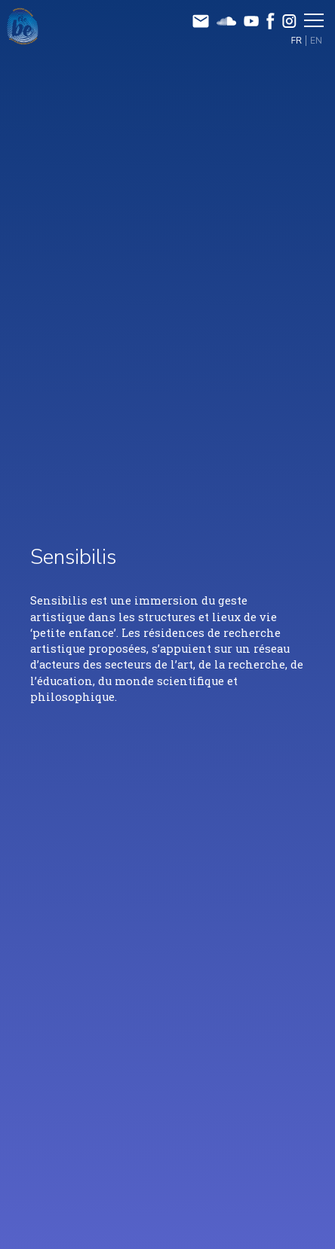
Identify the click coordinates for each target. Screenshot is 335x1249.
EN (316, 40)
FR (297, 40)
